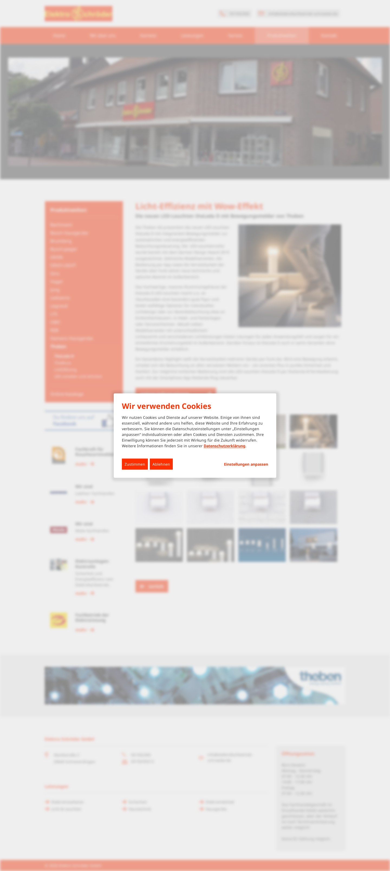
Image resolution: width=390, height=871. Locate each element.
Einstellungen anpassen (246, 464)
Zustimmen (135, 464)
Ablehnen (161, 464)
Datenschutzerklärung (224, 445)
